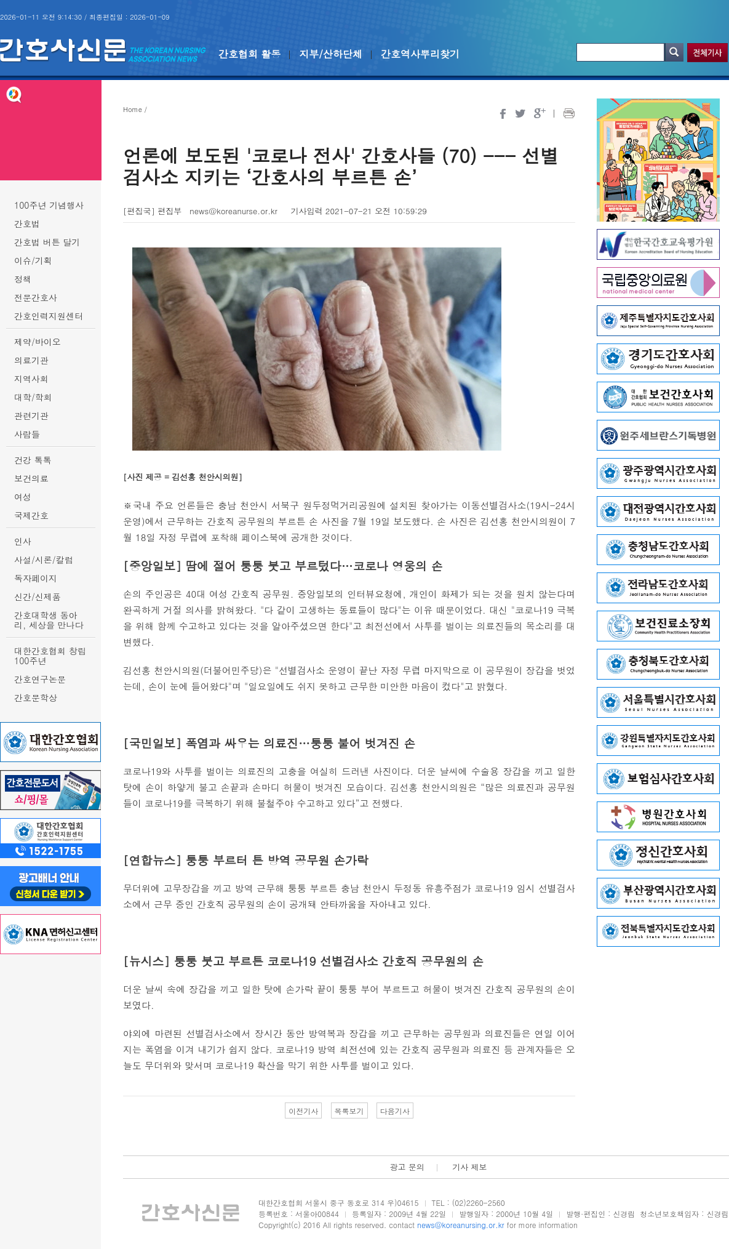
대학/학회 (33, 397)
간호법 (27, 223)
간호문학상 (35, 697)
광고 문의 (406, 1167)
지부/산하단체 (330, 54)
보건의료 (31, 478)
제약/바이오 (37, 341)
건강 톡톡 (33, 460)
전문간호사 (35, 297)
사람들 (27, 434)
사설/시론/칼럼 (43, 559)
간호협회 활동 (249, 54)
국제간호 (31, 515)
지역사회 (31, 378)
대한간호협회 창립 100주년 (50, 656)
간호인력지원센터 (48, 316)
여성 (22, 497)
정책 (22, 279)
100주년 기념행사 (49, 205)
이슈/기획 (33, 260)
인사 (22, 541)
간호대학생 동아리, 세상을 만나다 (49, 620)
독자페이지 (35, 578)
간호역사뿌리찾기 (420, 54)
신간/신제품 (37, 596)
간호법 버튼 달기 (47, 242)
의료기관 (31, 360)
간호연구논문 (40, 679)
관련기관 (31, 415)
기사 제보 (469, 1167)
